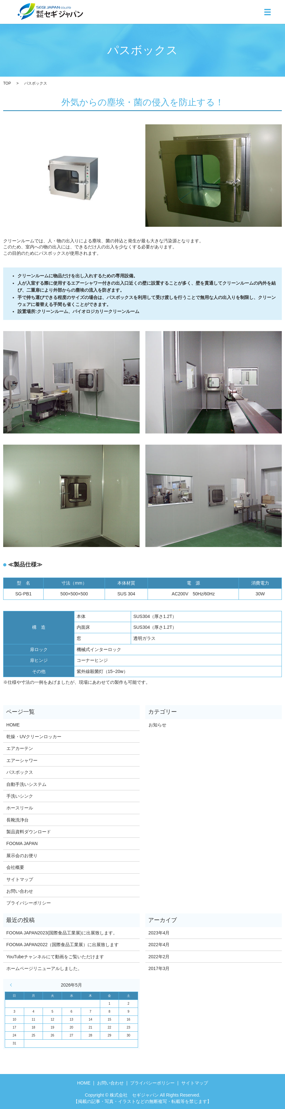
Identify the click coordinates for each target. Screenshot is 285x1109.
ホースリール (19, 807)
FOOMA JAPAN (22, 843)
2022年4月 (159, 944)
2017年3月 (159, 968)
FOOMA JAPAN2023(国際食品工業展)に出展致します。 (61, 932)
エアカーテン (19, 748)
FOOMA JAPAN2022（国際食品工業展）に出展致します (62, 944)
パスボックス (19, 772)
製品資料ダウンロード (28, 831)
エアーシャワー (22, 760)
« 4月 (12, 985)
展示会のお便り (22, 855)
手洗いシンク (19, 796)
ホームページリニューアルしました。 (44, 968)
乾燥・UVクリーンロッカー (33, 736)
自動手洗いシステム (26, 784)
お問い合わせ (19, 891)
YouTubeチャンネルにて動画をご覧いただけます (55, 956)
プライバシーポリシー (28, 902)
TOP (7, 83)
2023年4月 (159, 932)
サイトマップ (19, 879)
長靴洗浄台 (17, 819)
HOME (13, 724)
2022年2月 (159, 956)
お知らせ (157, 724)
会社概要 (15, 867)
